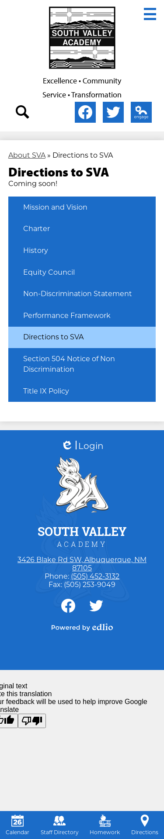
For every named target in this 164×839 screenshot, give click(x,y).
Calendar (17, 825)
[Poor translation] (32, 721)
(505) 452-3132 (95, 576)
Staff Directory (60, 825)
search (22, 114)
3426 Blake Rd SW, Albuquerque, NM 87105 (82, 564)
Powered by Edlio (82, 627)
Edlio (139, 114)
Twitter (113, 114)
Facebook (85, 114)
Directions (144, 825)
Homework (105, 825)
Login (82, 446)
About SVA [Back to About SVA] (26, 155)
